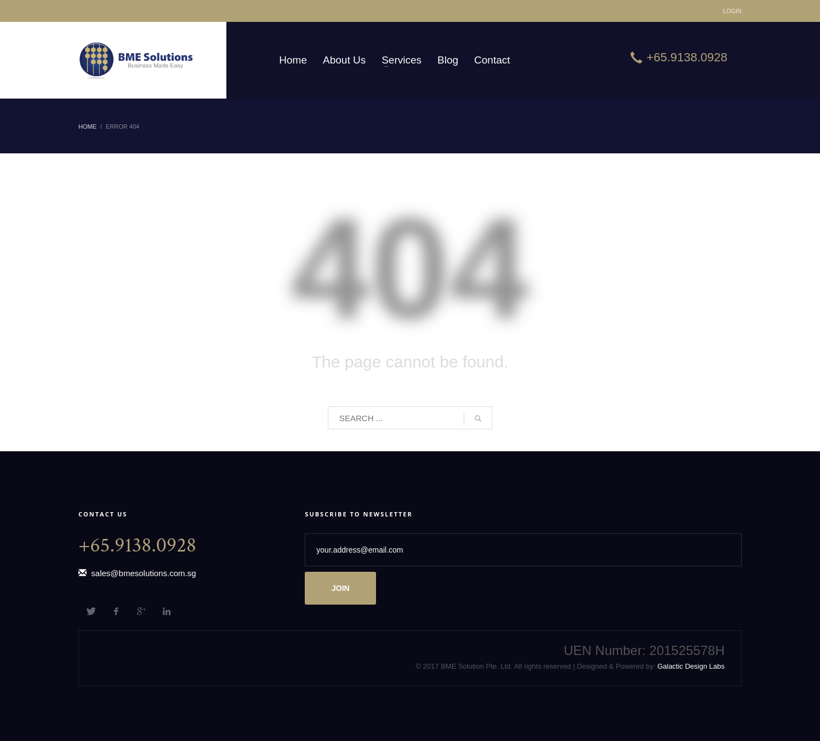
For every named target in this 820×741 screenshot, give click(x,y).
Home (87, 126)
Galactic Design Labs (690, 666)
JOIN (341, 588)
